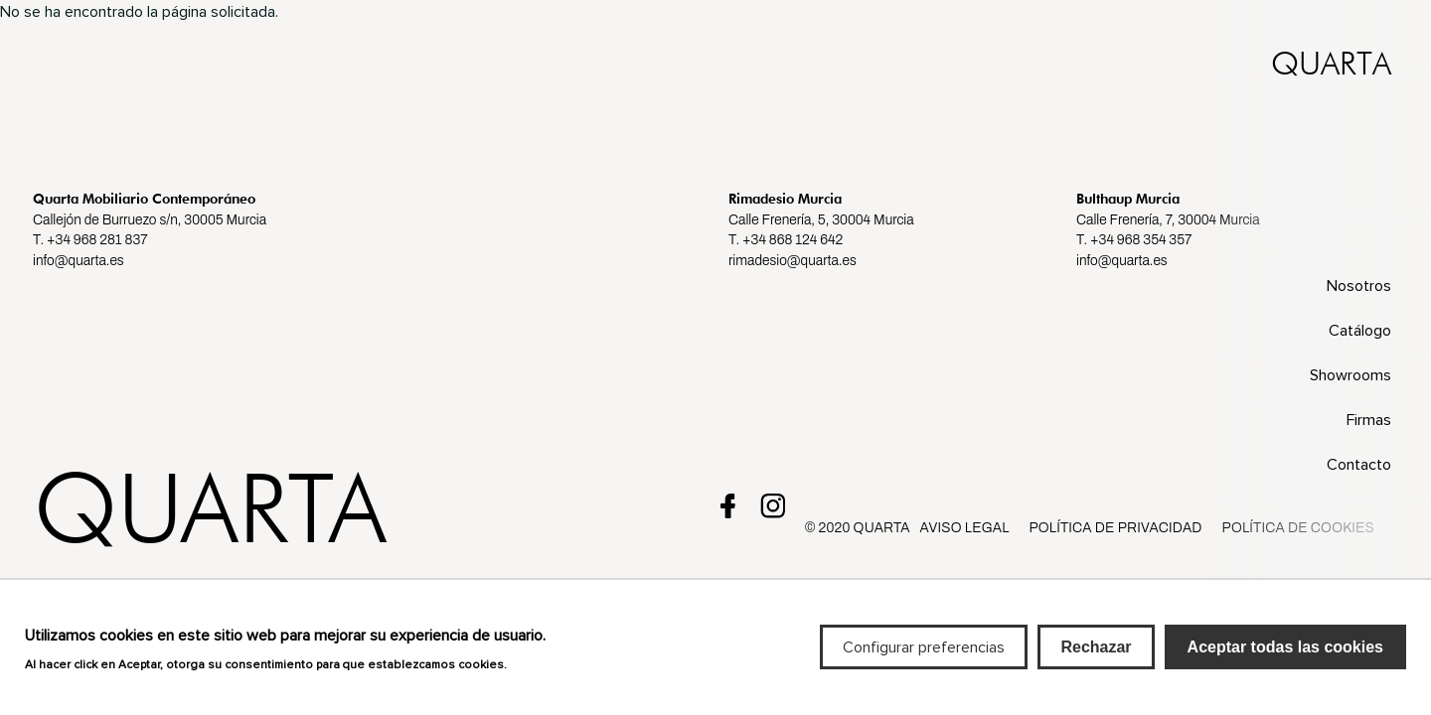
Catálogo (1360, 331)
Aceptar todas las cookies (1285, 654)
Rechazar (1095, 654)
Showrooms (1350, 375)
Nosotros (1359, 286)
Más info (539, 672)
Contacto (1359, 465)
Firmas (1369, 420)
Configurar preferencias (924, 655)
